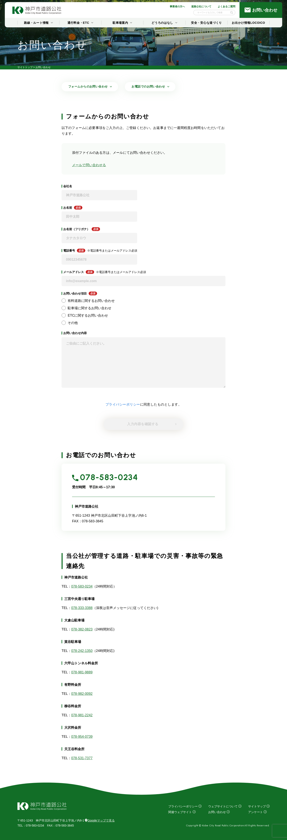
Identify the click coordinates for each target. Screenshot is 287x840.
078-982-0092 (82, 693)
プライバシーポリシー (122, 404)
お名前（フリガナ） (81, 229)
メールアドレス (104, 272)
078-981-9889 (82, 672)
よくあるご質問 (226, 6)
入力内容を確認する (142, 424)
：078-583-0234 (30, 825)
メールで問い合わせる (89, 165)
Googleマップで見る (100, 820)
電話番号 (100, 250)
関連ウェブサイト (180, 812)
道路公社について (201, 6)
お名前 (72, 208)
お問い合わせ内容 (75, 333)
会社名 (67, 186)
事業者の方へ (177, 6)
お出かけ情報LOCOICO (248, 22)
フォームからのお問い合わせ (88, 86)
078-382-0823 (82, 629)
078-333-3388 (82, 608)
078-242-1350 (82, 651)
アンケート (255, 812)
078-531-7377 (82, 758)
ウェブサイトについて (223, 806)
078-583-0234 (109, 477)
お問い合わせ (217, 812)
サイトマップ (257, 806)
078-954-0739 (82, 736)
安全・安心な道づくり (206, 22)
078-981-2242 (82, 715)
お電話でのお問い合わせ (148, 86)
